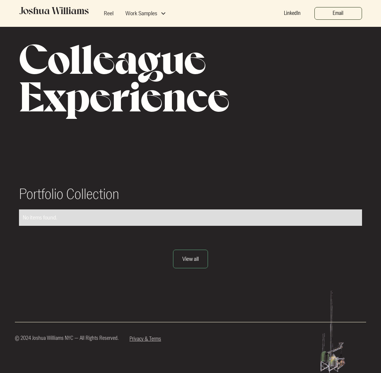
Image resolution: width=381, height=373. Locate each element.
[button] (145, 13)
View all (190, 259)
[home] (54, 13)
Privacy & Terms (145, 339)
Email (338, 13)
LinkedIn (292, 13)
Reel (108, 13)
